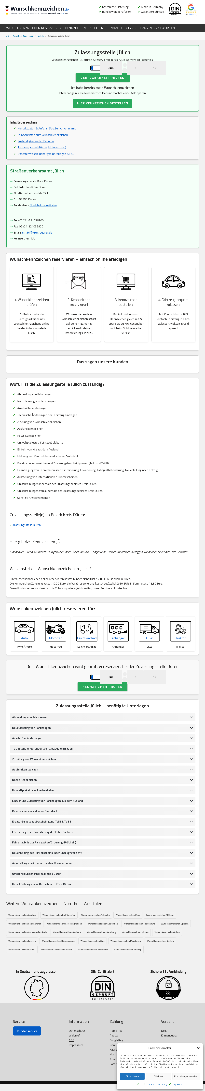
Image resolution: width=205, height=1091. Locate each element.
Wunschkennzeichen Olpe (93, 974)
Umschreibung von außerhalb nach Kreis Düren (42, 917)
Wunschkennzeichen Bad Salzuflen (58, 948)
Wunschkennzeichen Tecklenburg (139, 956)
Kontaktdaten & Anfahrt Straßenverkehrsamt (47, 141)
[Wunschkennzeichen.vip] (42, 10)
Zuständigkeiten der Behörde (36, 154)
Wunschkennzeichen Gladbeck (67, 965)
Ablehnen (159, 1076)
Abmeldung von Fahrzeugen (30, 748)
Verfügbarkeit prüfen (103, 90)
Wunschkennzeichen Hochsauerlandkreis (27, 965)
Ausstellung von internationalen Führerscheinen (43, 896)
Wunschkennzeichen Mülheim (160, 948)
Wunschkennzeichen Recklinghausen (64, 956)
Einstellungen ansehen (186, 1076)
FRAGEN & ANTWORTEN (157, 28)
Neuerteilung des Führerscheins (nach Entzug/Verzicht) (48, 885)
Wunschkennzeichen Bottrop (127, 982)
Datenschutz (77, 1078)
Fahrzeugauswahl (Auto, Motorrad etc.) (42, 161)
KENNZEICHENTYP (120, 28)
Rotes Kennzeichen (24, 812)
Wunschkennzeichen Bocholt (21, 982)
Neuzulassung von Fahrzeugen (32, 759)
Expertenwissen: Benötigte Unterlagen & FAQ (46, 167)
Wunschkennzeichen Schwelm (95, 948)
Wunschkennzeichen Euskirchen (103, 956)
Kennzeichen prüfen (102, 718)
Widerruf (74, 1083)
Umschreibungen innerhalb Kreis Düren (37, 906)
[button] (198, 1048)
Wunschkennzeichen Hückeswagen (58, 974)
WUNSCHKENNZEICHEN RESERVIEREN (34, 28)
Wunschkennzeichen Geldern (160, 974)
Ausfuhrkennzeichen (25, 801)
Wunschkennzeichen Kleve (128, 948)
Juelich (41, 36)
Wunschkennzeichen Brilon (167, 965)
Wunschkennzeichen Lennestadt (56, 982)
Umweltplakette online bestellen (33, 822)
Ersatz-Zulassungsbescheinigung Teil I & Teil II (42, 854)
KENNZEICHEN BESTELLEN (84, 28)
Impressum (178, 1084)
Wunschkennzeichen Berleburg (101, 965)
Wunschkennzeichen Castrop (22, 974)
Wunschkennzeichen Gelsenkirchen (24, 956)
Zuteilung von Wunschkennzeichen (35, 790)
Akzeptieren (132, 1076)
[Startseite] (7, 36)
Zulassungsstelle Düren (26, 541)
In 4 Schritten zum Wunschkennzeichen (43, 148)
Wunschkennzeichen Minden (135, 965)
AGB (71, 1087)
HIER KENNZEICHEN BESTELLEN (102, 116)
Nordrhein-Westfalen (23, 36)
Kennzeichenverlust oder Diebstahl (35, 843)
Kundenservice (27, 1078)
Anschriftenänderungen (28, 770)
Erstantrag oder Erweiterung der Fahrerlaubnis (43, 864)
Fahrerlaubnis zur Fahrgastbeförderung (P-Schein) (45, 875)
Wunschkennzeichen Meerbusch (125, 974)
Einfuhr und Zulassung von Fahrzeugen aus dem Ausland (49, 833)
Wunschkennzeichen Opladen (175, 956)
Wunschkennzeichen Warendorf (93, 982)
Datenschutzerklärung (157, 1084)
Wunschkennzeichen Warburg (22, 948)
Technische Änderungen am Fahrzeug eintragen (43, 780)
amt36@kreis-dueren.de (37, 247)
